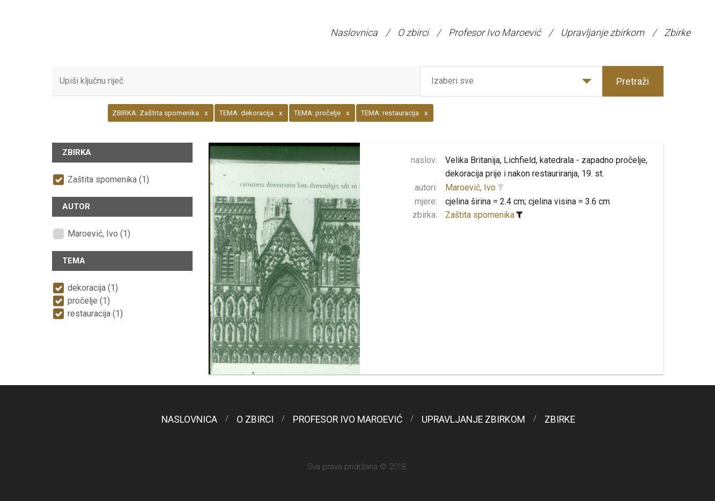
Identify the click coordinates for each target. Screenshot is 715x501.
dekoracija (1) (93, 288)
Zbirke (677, 32)
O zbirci (413, 32)
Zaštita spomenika (479, 215)
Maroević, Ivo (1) (99, 234)
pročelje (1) (89, 301)
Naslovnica (354, 32)
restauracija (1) (95, 313)
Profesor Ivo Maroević (494, 32)
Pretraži (632, 81)
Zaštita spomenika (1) (108, 179)
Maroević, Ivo (470, 187)
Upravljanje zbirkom (602, 32)
